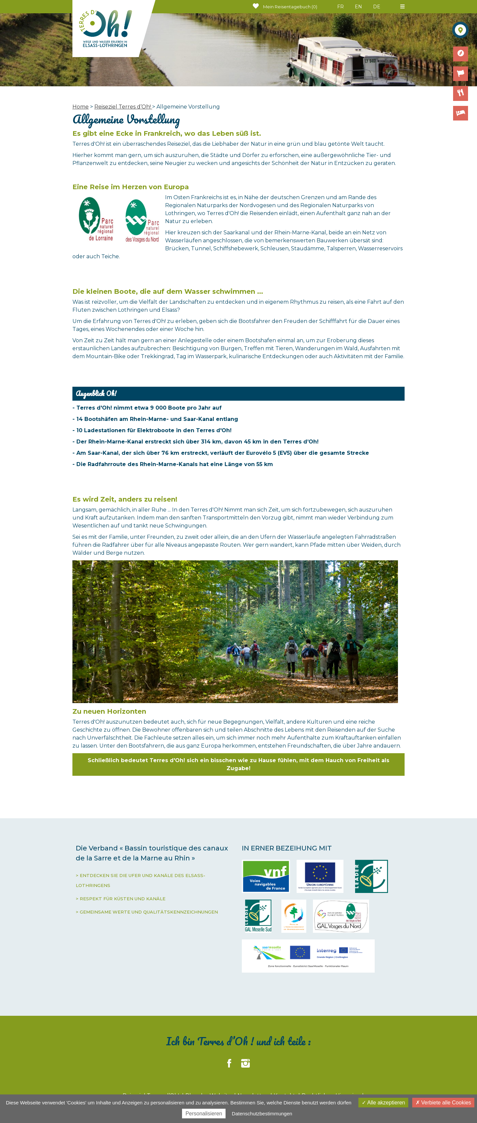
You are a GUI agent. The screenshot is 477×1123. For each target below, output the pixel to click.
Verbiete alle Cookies (443, 1102)
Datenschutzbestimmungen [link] (262, 1113)
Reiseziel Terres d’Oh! (123, 107)
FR (340, 7)
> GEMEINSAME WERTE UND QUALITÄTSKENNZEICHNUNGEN (147, 912)
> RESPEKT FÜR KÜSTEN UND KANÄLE (120, 898)
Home (80, 107)
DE (376, 7)
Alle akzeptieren (383, 1102)
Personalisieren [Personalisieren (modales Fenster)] (203, 1113)
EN (358, 7)
